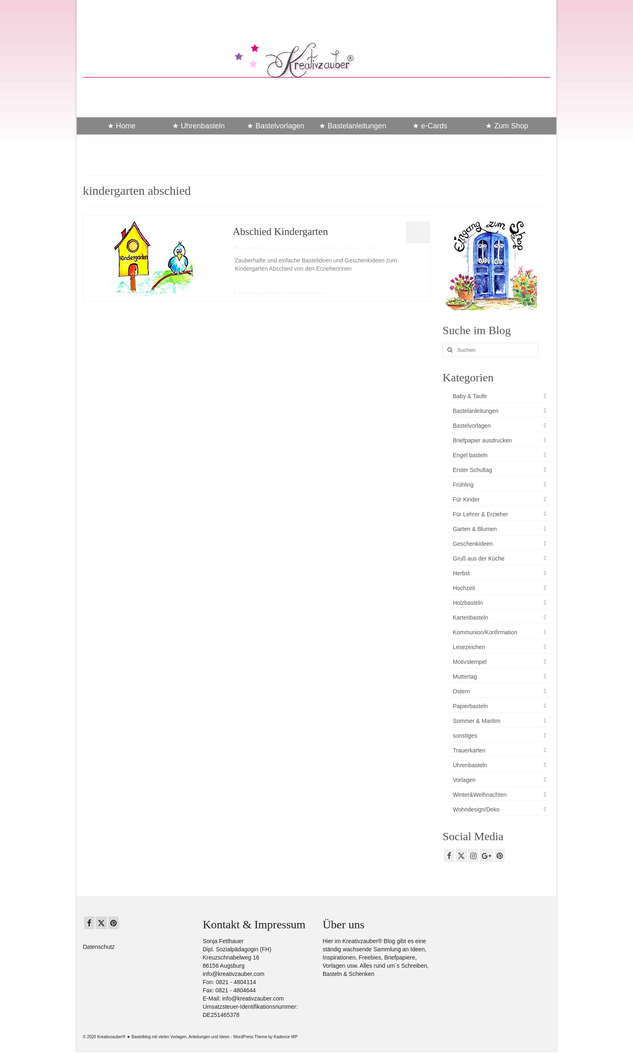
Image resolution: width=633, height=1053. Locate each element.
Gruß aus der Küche (479, 558)
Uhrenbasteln (470, 765)
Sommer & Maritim (477, 721)
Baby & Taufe (470, 396)
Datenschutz (99, 947)
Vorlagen (352, 248)
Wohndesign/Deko (476, 809)
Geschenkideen (473, 543)
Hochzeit (464, 588)
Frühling (463, 484)
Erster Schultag (472, 470)
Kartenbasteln (470, 617)
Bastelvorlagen (472, 425)
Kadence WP (286, 1037)
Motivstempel (470, 662)
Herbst (461, 573)
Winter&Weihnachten (480, 794)
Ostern (461, 691)
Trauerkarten (469, 750)
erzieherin (273, 293)
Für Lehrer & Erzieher (319, 248)
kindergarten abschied (305, 293)
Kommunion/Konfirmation (485, 632)
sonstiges (465, 735)
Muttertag (465, 676)
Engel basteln (470, 455)
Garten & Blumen (475, 529)
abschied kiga (249, 293)
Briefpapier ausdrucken (482, 440)
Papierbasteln (470, 706)
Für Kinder (284, 248)
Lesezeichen (469, 647)
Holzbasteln (468, 602)
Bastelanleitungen (476, 411)
